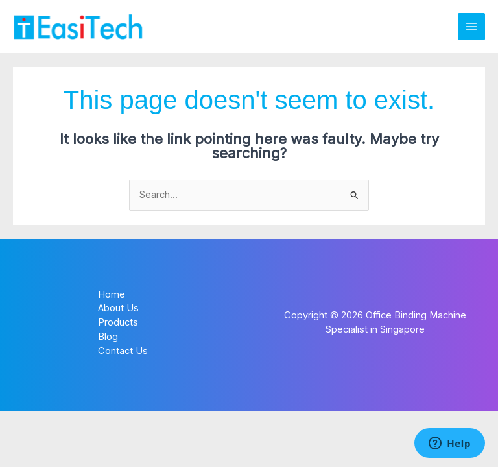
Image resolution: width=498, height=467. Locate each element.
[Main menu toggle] (471, 26)
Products (118, 322)
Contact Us (123, 351)
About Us (118, 308)
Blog (108, 336)
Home (111, 294)
